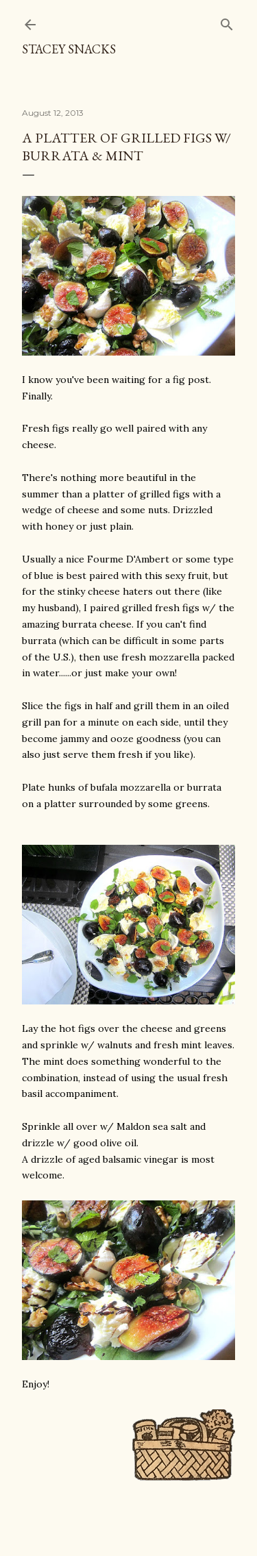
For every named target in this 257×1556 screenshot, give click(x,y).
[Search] (227, 21)
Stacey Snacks (69, 49)
